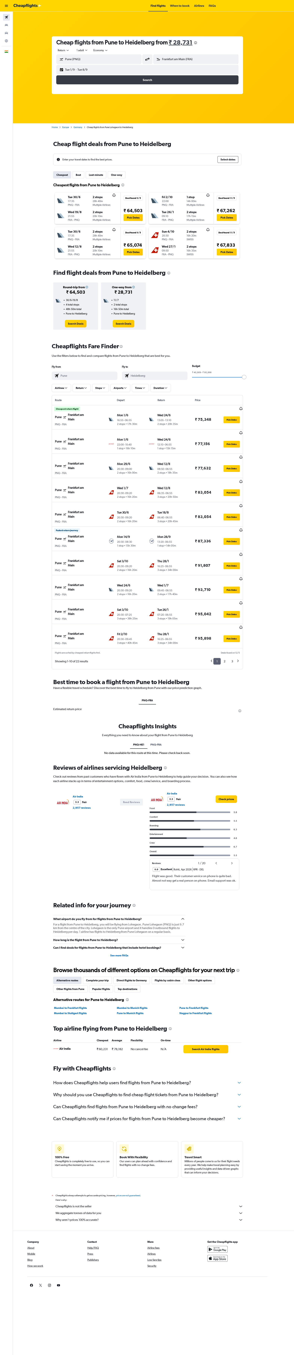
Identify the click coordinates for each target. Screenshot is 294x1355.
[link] (82, 323)
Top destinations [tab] (133, 951)
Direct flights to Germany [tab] (138, 943)
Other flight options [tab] (206, 943)
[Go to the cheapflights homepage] (27, 6)
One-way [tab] (122, 174)
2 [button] (231, 624)
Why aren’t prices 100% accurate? (155, 1182)
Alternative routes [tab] (73, 943)
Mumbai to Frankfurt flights (76, 970)
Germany (84, 127)
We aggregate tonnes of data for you (155, 1176)
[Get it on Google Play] (230, 1212)
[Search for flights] (6, 17)
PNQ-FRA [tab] (153, 663)
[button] (6, 6)
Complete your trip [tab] (103, 943)
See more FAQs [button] (125, 918)
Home (61, 127)
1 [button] (223, 624)
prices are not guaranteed (134, 1158)
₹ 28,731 (187, 42)
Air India (84, 759)
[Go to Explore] (6, 41)
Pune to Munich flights (136, 975)
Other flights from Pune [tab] (77, 951)
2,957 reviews (88, 770)
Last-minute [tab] (102, 174)
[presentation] (201, 42)
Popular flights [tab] (107, 951)
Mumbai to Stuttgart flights (76, 975)
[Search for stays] (6, 25)
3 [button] (238, 624)
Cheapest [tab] (68, 174)
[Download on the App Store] (230, 1221)
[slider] (250, 377)
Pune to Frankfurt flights (200, 970)
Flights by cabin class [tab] (173, 943)
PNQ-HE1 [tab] (145, 707)
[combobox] (69, 50)
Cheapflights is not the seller (155, 1169)
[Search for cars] (6, 33)
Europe (71, 127)
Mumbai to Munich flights (138, 970)
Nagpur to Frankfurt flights (202, 975)
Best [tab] (84, 174)
